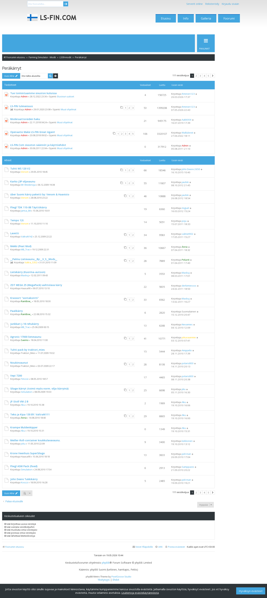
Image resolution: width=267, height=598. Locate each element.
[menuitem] (175, 546)
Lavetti (14, 233)
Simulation (26, 391)
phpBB (106, 562)
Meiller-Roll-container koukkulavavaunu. (35, 440)
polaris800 (187, 363)
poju (184, 220)
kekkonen (187, 441)
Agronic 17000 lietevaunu (25, 336)
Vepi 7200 (16, 375)
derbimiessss (189, 285)
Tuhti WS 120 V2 (20, 168)
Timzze (25, 378)
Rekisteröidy (212, 3)
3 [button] (200, 75)
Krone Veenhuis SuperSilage (27, 453)
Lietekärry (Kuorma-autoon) (27, 272)
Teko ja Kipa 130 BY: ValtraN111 (30, 414)
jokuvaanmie (189, 337)
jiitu (184, 389)
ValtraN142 (27, 236)
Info (186, 18)
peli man (186, 453)
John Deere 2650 (191, 169)
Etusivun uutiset (65, 96)
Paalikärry (16, 311)
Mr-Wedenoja (28, 184)
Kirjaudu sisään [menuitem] (230, 3)
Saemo (25, 340)
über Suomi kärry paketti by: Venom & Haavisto (39, 194)
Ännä (184, 246)
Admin (24, 96)
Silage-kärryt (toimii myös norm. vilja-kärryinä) (39, 388)
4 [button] (204, 75)
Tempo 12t (17, 220)
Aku (23, 404)
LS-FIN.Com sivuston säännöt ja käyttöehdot (38, 145)
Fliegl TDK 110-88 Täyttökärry (28, 207)
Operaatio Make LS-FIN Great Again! (32, 132)
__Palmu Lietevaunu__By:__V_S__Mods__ (33, 259)
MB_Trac (25, 249)
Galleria (206, 18)
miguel (185, 208)
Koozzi (24, 482)
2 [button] (196, 75)
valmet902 (187, 233)
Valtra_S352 (31, 262)
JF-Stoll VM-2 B (19, 401)
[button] (212, 76)
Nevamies (187, 324)
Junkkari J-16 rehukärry (24, 324)
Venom (25, 171)
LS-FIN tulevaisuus (21, 106)
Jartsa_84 (26, 210)
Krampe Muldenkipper (24, 427)
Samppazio (188, 466)
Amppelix (187, 350)
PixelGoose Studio (121, 576)
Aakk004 (186, 119)
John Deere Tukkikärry (24, 479)
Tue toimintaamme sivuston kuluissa (33, 93)
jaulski (185, 182)
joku (23, 443)
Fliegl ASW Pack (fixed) (23, 466)
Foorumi (229, 18)
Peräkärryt (11, 68)
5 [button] (208, 75)
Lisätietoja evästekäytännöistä (140, 592)
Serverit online (194, 3)
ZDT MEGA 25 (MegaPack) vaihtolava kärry (36, 285)
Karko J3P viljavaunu (22, 181)
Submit (66, 4)
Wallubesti (187, 132)
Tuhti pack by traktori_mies (27, 349)
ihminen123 (188, 93)
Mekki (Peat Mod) (20, 246)
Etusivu (166, 18)
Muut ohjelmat (68, 109)
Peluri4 (185, 259)
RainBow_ (26, 301)
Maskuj (25, 275)
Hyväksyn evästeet (251, 591)
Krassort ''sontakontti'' (24, 298)
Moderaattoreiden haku (25, 119)
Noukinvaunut (19, 362)
